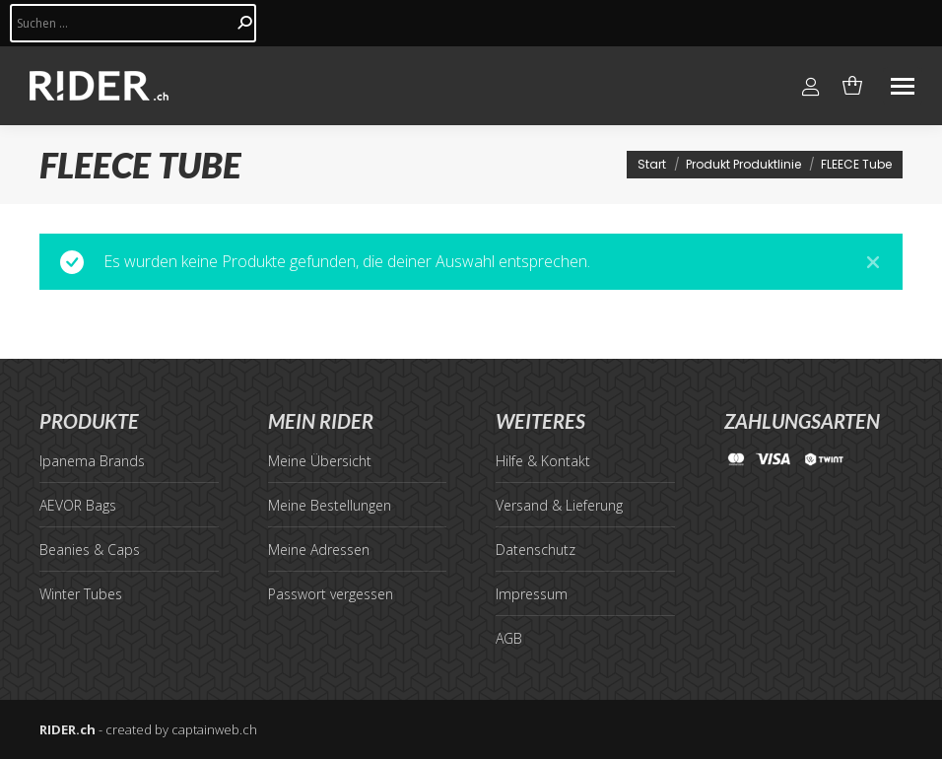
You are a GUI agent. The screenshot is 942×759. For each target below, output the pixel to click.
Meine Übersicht (319, 460)
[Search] (133, 23)
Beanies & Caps (89, 549)
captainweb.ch (214, 729)
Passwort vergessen (330, 594)
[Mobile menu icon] (902, 86)
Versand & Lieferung (559, 505)
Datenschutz (535, 549)
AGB (509, 638)
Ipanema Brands (92, 460)
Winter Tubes (80, 594)
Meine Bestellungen (329, 505)
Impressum (532, 594)
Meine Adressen (319, 549)
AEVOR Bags (77, 505)
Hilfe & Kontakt (543, 460)
